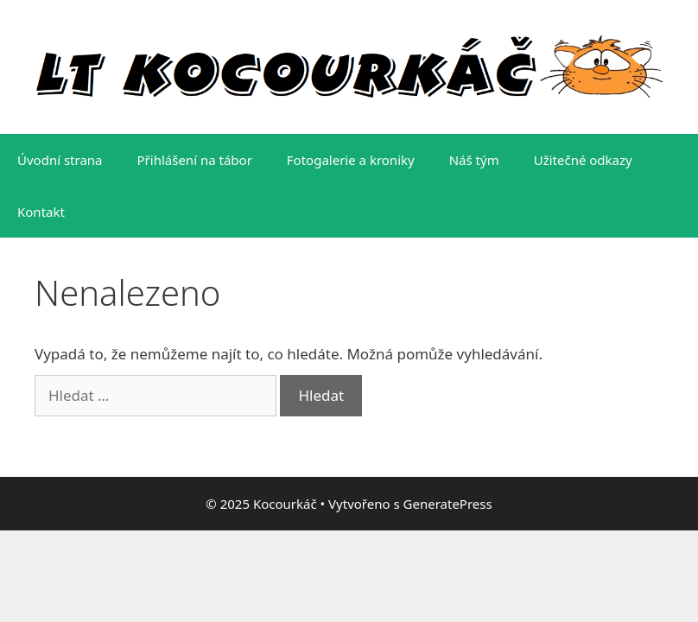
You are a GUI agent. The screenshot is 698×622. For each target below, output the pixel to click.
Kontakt (41, 211)
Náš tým (474, 159)
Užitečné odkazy (583, 159)
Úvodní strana (60, 159)
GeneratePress (447, 503)
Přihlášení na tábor (194, 159)
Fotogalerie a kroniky (351, 159)
